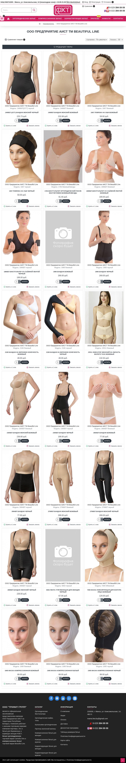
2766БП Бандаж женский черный (104, 511)
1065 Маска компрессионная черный (104, 670)
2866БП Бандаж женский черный (22, 590)
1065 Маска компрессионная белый (63, 670)
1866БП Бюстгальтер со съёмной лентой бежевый (104, 192)
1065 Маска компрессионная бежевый (22, 670)
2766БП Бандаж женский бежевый (63, 511)
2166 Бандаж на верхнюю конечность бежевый (21, 353)
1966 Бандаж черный (104, 272)
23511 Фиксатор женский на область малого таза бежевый (104, 353)
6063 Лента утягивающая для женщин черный (63, 591)
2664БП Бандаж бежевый (104, 433)
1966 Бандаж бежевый (63, 272)
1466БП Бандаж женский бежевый (63, 112)
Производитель (48, 24)
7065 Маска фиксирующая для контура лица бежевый (104, 591)
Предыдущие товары (64, 47)
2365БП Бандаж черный (63, 433)
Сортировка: (81, 40)
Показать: (114, 40)
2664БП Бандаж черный (22, 511)
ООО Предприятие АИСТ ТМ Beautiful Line (21, 106)
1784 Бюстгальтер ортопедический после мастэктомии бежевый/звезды (62, 192)
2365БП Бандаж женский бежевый (22, 433)
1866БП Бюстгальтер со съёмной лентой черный (22, 273)
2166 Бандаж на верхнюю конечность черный (63, 353)
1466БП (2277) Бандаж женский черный (21, 112)
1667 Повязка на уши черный (22, 191)
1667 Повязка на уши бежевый (104, 112)
